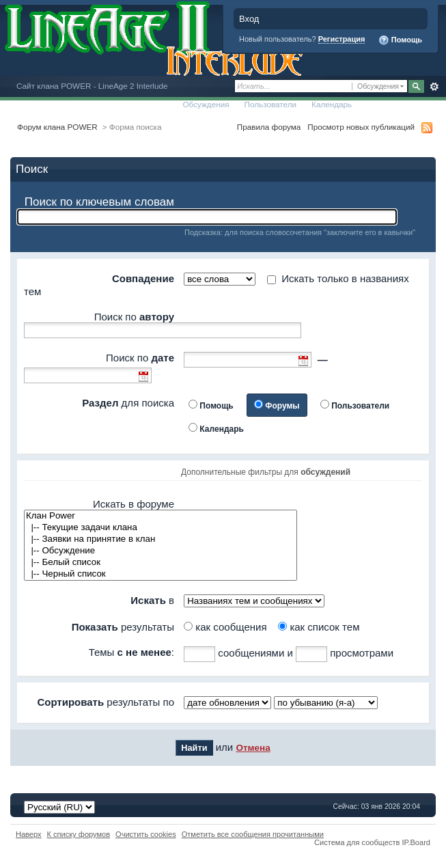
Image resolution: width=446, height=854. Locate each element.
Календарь (331, 104)
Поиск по (134, 316)
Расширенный (434, 87)
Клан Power (160, 516)
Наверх (29, 834)
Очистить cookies (145, 834)
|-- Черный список (160, 574)
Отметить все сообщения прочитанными (253, 834)
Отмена (253, 748)
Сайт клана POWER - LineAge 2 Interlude (91, 85)
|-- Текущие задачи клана (160, 528)
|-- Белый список (160, 562)
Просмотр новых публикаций (361, 126)
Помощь (400, 40)
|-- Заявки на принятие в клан (160, 539)
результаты (123, 627)
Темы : (131, 652)
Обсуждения (205, 104)
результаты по (105, 702)
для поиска (128, 403)
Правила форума (269, 126)
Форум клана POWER (57, 126)
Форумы (282, 406)
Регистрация (341, 39)
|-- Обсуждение (160, 551)
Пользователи (271, 104)
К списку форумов (79, 834)
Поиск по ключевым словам (99, 201)
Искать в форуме (133, 504)
